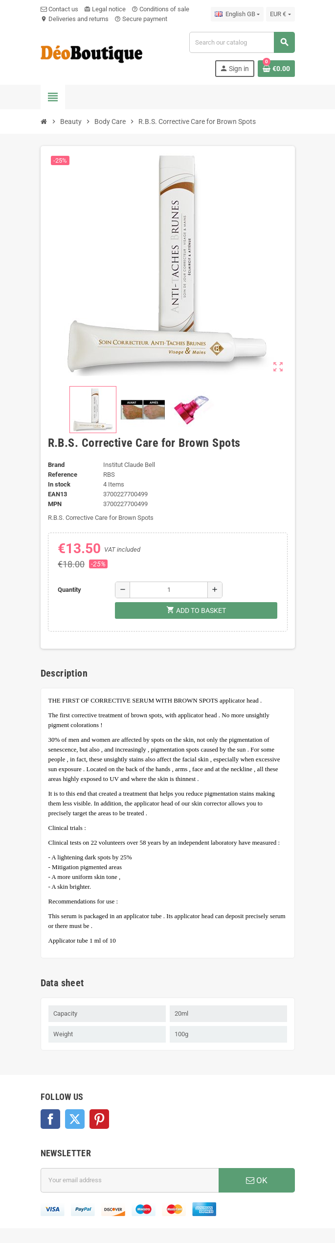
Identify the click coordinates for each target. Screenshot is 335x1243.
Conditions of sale (160, 9)
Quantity (69, 589)
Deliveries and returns (75, 19)
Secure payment (140, 19)
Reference (62, 474)
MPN (55, 504)
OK (257, 1180)
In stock (59, 484)
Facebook (50, 1119)
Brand (56, 464)
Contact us (59, 9)
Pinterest (99, 1119)
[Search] (241, 42)
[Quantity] (169, 590)
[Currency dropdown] (280, 14)
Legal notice (105, 9)
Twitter (75, 1119)
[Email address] (130, 1180)
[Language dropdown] (237, 14)
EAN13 (57, 494)
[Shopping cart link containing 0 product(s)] (276, 68)
